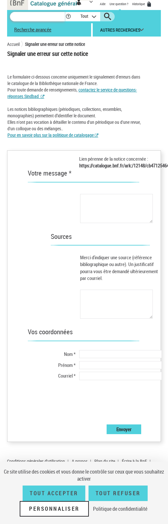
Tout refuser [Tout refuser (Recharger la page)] (118, 493)
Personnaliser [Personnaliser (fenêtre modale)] (54, 508)
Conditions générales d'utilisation (36, 461)
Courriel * (67, 375)
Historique (139, 4)
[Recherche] (37, 16)
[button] (68, 16)
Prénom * (67, 365)
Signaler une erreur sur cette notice (55, 44)
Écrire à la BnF (134, 461)
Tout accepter (54, 493)
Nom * (70, 354)
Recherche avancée (32, 29)
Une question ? (119, 4)
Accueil (13, 44)
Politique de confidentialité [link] (120, 508)
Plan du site (104, 461)
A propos (80, 461)
